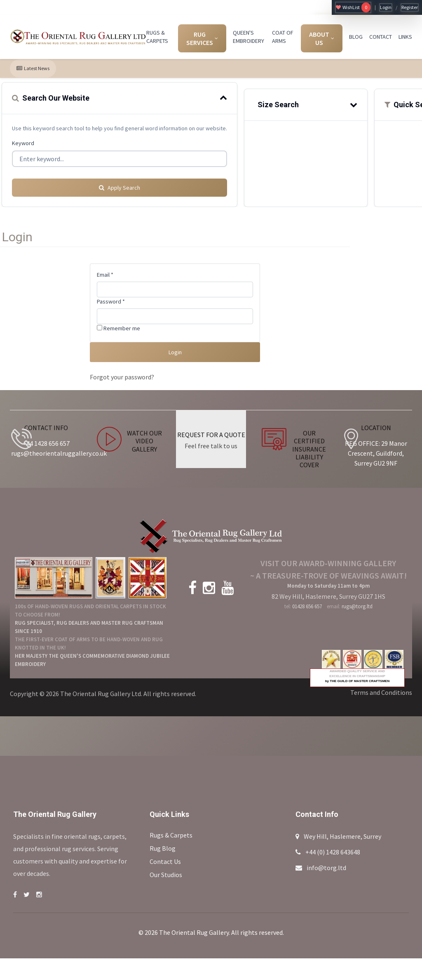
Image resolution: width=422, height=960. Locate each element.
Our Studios (166, 876)
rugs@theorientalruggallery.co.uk (59, 455)
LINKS (405, 36)
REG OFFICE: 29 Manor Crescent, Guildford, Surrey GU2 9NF (376, 455)
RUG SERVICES (202, 38)
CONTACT (380, 36)
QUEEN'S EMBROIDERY (248, 37)
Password (111, 298)
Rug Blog (163, 850)
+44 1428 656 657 (46, 445)
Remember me (118, 325)
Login (386, 7)
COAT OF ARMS (282, 37)
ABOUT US (321, 38)
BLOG (356, 36)
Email (105, 271)
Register (409, 7)
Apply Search (119, 184)
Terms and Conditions (381, 694)
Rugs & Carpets (171, 837)
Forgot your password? (122, 378)
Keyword (23, 143)
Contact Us (165, 863)
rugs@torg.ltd (357, 608)
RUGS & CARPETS (157, 37)
